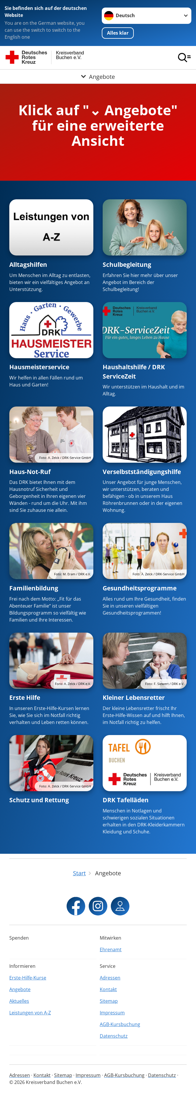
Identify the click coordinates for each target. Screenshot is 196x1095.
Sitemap (109, 1001)
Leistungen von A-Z (30, 1012)
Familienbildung (33, 588)
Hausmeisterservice (39, 367)
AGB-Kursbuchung (120, 1024)
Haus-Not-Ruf (30, 472)
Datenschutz (114, 1036)
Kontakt (108, 989)
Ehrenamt (111, 949)
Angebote (20, 989)
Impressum (112, 1012)
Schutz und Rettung (39, 800)
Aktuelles (19, 1001)
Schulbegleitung (127, 264)
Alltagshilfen (28, 264)
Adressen (110, 978)
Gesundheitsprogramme (140, 588)
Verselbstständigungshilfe (142, 472)
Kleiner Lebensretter (134, 697)
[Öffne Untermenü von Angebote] (98, 77)
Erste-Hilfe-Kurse (27, 978)
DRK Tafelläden (126, 800)
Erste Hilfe (24, 697)
